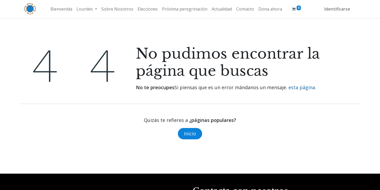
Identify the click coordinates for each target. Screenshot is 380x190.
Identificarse (337, 9)
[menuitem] (61, 9)
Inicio (190, 133)
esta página (301, 87)
